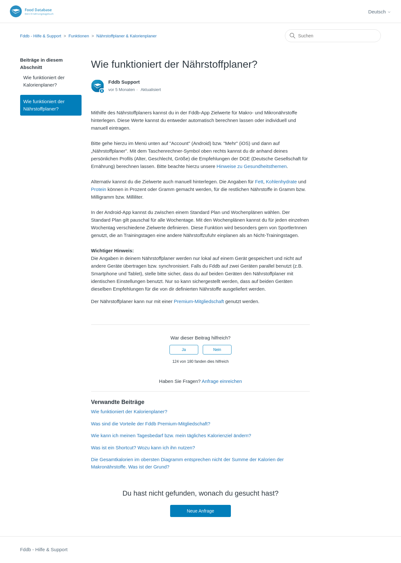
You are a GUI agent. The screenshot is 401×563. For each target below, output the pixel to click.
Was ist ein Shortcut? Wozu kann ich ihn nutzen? (143, 447)
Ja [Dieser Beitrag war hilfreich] (184, 349)
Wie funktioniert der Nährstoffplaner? (44, 105)
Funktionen (78, 36)
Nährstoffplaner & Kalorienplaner (126, 36)
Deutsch (379, 11)
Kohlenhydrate (281, 181)
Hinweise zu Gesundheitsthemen (251, 166)
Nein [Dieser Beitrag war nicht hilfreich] (217, 349)
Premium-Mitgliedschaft (199, 301)
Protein (98, 189)
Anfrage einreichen (222, 381)
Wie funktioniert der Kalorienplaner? (44, 81)
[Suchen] (333, 35)
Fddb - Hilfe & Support (40, 36)
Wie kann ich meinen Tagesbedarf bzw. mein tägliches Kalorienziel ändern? (171, 435)
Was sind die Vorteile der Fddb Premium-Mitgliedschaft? (150, 423)
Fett (259, 181)
